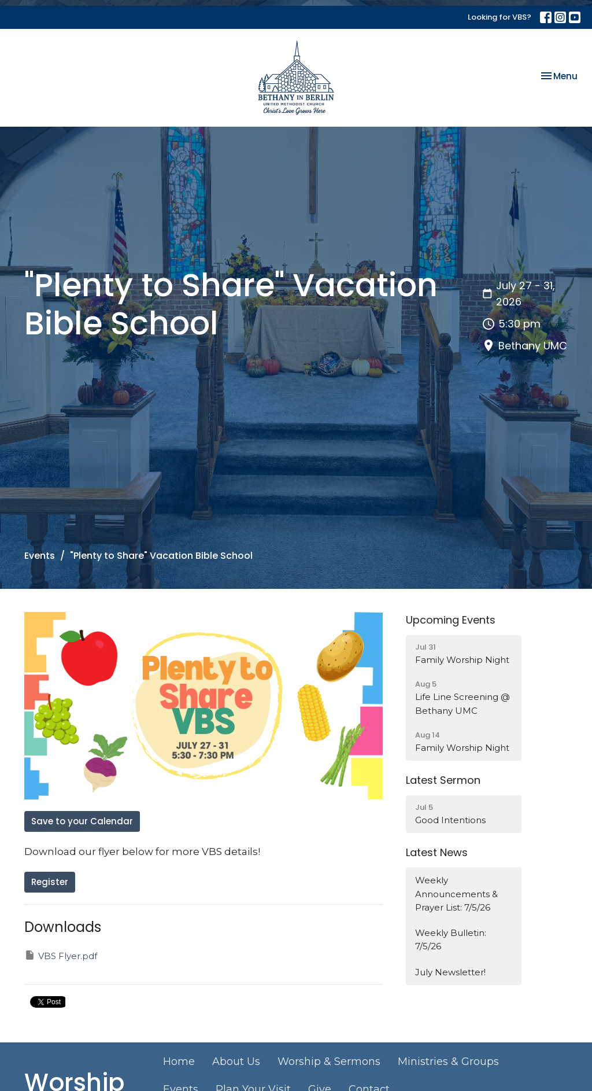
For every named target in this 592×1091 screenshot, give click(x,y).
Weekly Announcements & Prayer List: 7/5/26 (456, 894)
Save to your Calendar (82, 821)
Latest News (437, 852)
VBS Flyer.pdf (60, 955)
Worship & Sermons (329, 1061)
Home (179, 1061)
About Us (236, 1061)
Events (39, 555)
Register (49, 882)
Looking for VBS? (499, 17)
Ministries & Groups (448, 1061)
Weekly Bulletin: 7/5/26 (450, 939)
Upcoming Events (450, 620)
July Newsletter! (450, 972)
